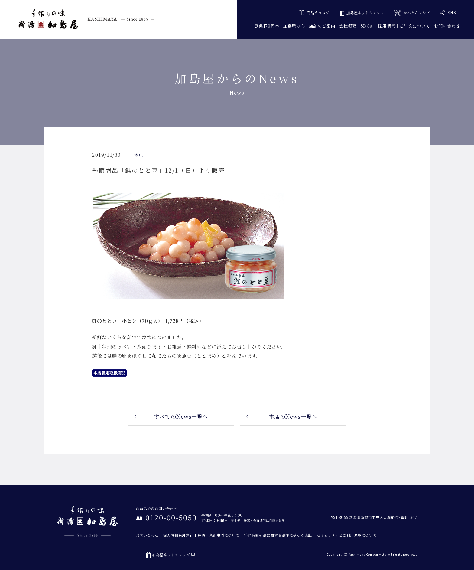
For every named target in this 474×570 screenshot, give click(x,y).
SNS (448, 12)
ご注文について (414, 26)
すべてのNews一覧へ (181, 416)
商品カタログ (314, 12)
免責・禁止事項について (218, 535)
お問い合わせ (447, 26)
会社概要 (348, 26)
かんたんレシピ (412, 13)
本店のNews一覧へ (293, 416)
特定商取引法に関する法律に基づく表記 (278, 535)
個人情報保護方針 (178, 535)
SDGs (366, 26)
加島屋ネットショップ (362, 13)
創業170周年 (267, 26)
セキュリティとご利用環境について (347, 535)
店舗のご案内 (322, 26)
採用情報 (386, 26)
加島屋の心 (294, 26)
